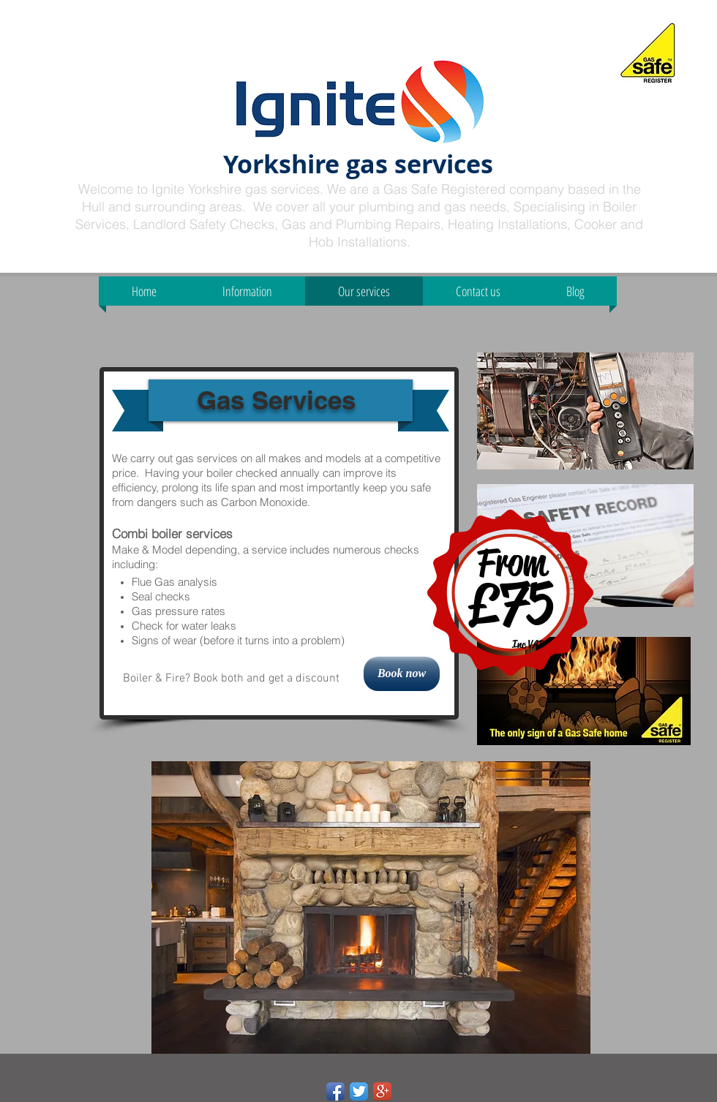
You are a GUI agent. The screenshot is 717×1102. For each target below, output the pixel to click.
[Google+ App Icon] (382, 1091)
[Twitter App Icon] (359, 1091)
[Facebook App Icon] (335, 1091)
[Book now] (402, 674)
